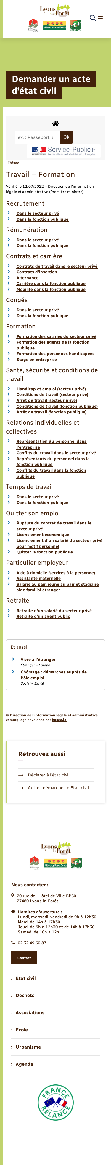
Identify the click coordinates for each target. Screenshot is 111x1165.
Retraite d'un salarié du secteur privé (54, 610)
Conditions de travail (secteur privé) (52, 394)
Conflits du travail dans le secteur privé (56, 452)
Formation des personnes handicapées (55, 353)
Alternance (27, 277)
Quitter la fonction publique (45, 552)
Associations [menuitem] (27, 1012)
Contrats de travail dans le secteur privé (57, 266)
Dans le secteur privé (38, 213)
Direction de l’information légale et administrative (54, 715)
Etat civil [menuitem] (23, 978)
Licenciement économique (43, 534)
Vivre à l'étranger (38, 659)
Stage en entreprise (37, 359)
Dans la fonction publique (42, 219)
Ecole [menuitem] (19, 1030)
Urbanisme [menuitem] (26, 1047)
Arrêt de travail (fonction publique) (51, 412)
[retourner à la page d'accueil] (54, 18)
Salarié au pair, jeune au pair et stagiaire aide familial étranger (58, 587)
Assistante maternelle (39, 578)
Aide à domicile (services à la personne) (56, 572)
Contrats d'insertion (37, 272)
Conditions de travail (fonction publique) (57, 406)
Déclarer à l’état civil (44, 775)
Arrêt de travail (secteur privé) (47, 400)
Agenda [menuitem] (22, 1064)
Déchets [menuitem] (22, 995)
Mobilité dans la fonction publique (51, 289)
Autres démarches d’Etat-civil (53, 787)
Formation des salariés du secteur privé (56, 336)
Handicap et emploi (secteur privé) (51, 388)
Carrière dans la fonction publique (51, 283)
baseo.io (59, 720)
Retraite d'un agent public (43, 616)
